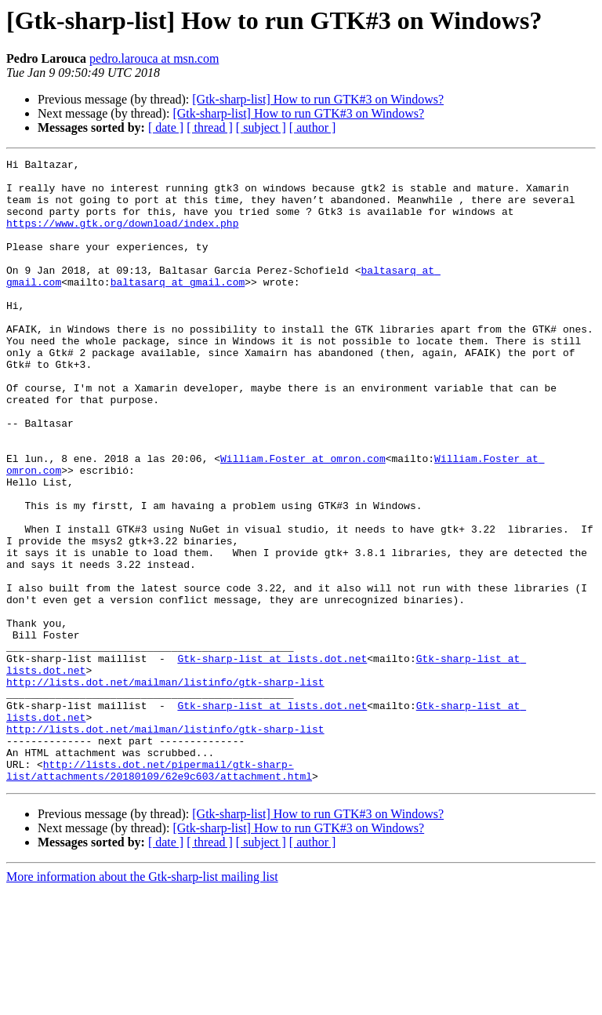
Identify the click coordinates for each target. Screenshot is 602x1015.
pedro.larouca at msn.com (154, 58)
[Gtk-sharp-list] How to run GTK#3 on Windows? (318, 99)
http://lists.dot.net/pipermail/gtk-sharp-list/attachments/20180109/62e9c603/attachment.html (159, 893)
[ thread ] (210, 127)
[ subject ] (261, 127)
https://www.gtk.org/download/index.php (122, 237)
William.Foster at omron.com (303, 519)
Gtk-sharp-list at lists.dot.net (272, 759)
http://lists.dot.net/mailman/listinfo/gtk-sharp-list (165, 787)
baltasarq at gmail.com (178, 307)
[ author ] (312, 127)
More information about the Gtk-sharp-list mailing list (142, 1001)
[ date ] (165, 127)
